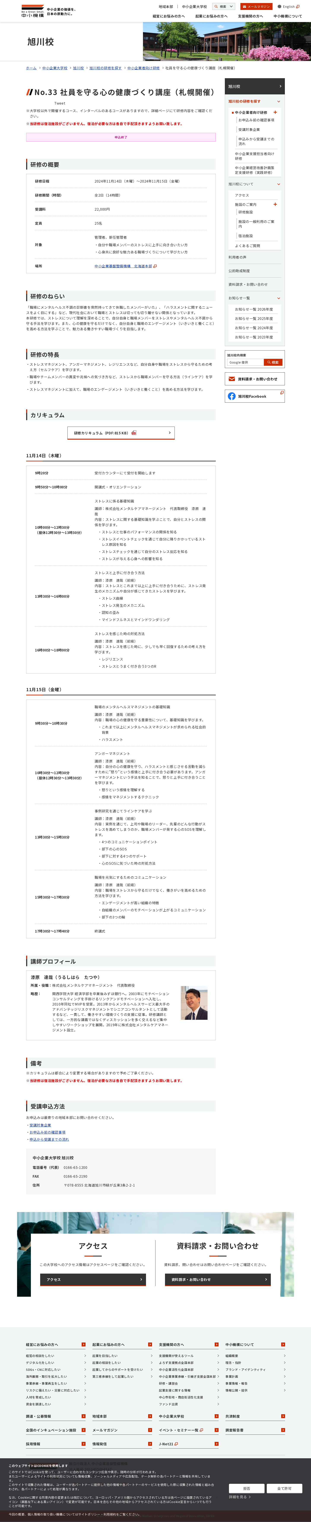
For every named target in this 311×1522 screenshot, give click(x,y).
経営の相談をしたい (40, 1356)
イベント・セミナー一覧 (189, 1430)
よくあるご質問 (247, 245)
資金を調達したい (38, 1404)
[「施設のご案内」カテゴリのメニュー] (275, 204)
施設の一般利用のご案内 (256, 224)
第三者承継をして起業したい (112, 1376)
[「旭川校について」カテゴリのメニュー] (278, 183)
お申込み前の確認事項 (47, 1132)
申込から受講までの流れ (49, 1139)
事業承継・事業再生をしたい (46, 1383)
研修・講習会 (168, 1383)
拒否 (246, 1488)
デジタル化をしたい (40, 1362)
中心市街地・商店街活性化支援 (181, 1397)
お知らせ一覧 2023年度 (254, 337)
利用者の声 (237, 257)
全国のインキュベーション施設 (56, 1430)
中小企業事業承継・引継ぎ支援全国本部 (187, 1376)
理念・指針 (233, 1362)
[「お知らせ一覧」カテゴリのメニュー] (278, 297)
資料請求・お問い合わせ (248, 284)
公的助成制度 (239, 270)
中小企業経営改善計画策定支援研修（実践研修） (255, 170)
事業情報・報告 (236, 1383)
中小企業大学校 (194, 6)
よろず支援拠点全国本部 (176, 1362)
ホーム (31, 67)
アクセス (242, 195)
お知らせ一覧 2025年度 (254, 318)
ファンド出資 (168, 1404)
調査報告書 (255, 1430)
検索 (273, 362)
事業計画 (231, 1376)
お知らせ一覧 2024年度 (254, 327)
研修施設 (245, 211)
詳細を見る (238, 1496)
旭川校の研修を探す (105, 67)
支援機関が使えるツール (176, 1356)
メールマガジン (122, 1430)
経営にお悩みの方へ (169, 16)
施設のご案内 (246, 204)
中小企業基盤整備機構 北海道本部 (126, 265)
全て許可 (284, 1488)
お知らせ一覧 (239, 297)
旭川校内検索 (236, 355)
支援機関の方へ (250, 16)
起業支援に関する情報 (174, 1390)
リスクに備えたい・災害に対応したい (53, 1390)
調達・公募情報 (56, 1416)
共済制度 (255, 1416)
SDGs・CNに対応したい (43, 1369)
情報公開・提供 (236, 1390)
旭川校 (78, 67)
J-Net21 (189, 1443)
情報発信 (122, 1443)
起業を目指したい (105, 1356)
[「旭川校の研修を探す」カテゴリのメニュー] (278, 101)
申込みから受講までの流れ (256, 141)
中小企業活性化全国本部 (176, 1369)
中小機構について (288, 16)
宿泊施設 (245, 235)
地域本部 (166, 6)
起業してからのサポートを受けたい (117, 1369)
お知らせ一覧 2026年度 (254, 309)
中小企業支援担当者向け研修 (255, 156)
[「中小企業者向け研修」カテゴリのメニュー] (275, 112)
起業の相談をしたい (106, 1362)
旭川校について (241, 183)
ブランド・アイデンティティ (245, 1369)
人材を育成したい (38, 1397)
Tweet (59, 103)
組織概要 (231, 1356)
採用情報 (56, 1443)
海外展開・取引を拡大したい (46, 1376)
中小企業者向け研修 (143, 67)
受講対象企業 (40, 1125)
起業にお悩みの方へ (211, 16)
